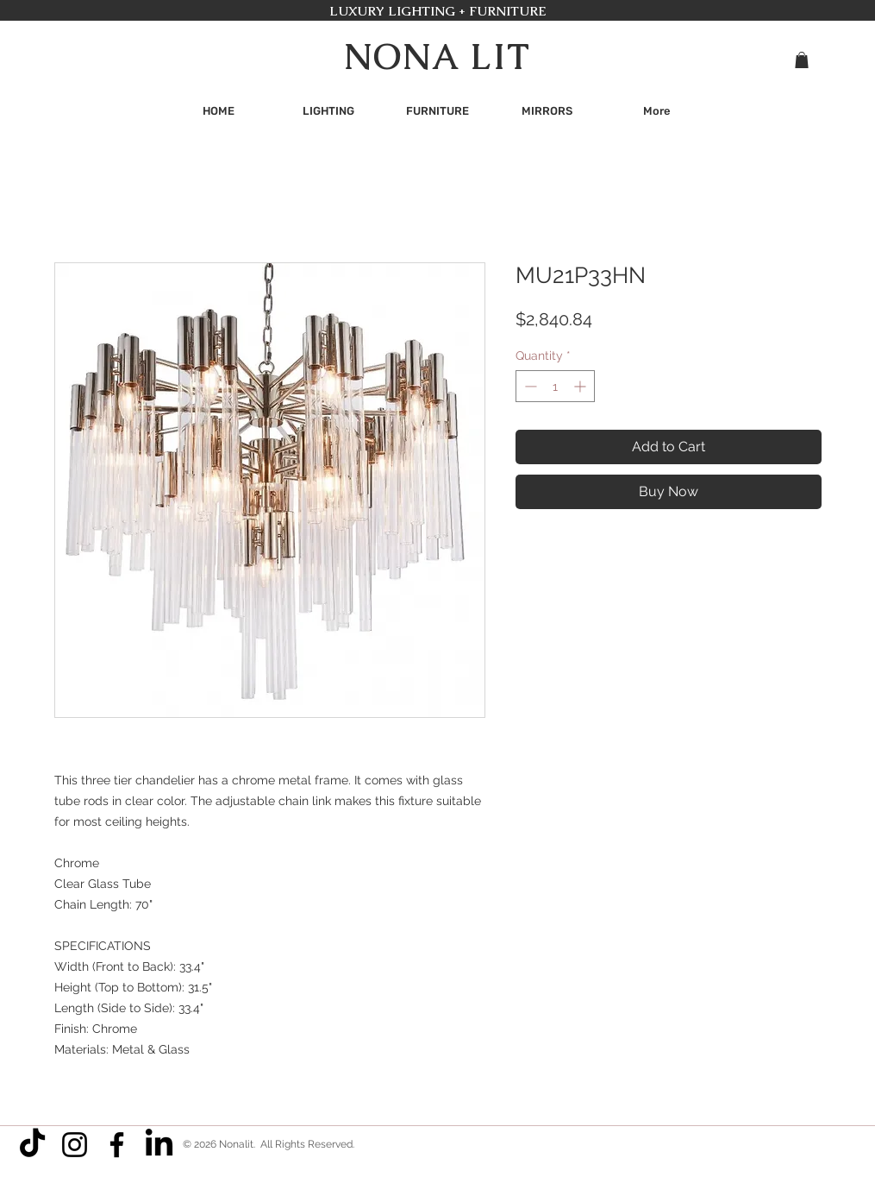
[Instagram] (74, 1144)
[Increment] (581, 386)
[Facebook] (117, 1144)
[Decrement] (529, 386)
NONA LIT (437, 57)
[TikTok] (32, 1144)
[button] (802, 60)
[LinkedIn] (159, 1144)
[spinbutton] (555, 386)
